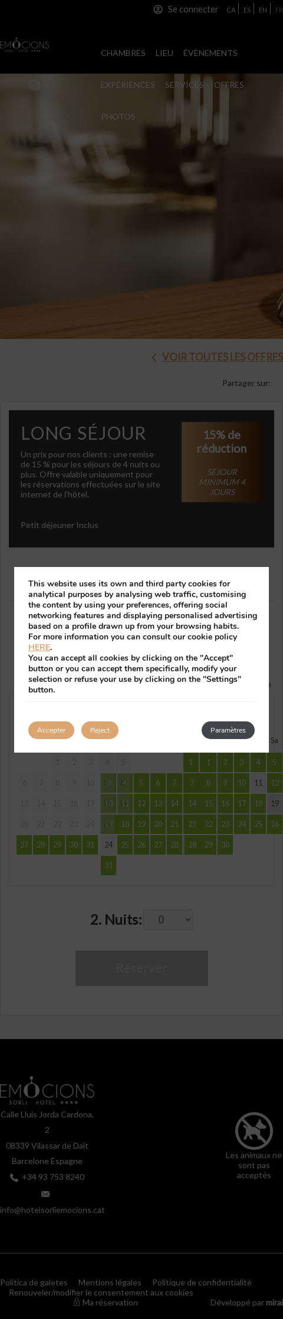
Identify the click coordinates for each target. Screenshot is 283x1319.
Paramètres (228, 730)
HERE (39, 647)
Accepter (51, 730)
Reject (100, 730)
